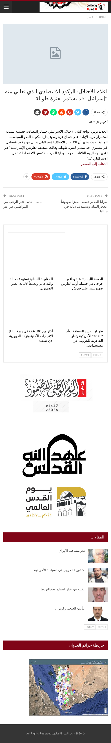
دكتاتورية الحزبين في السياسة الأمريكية (59, 570)
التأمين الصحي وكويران (70, 608)
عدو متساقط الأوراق (72, 550)
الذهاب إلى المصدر (94, 164)
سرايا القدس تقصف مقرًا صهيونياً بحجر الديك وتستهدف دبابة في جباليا (84, 206)
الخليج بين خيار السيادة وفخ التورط (63, 589)
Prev (97, 355)
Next (85, 355)
